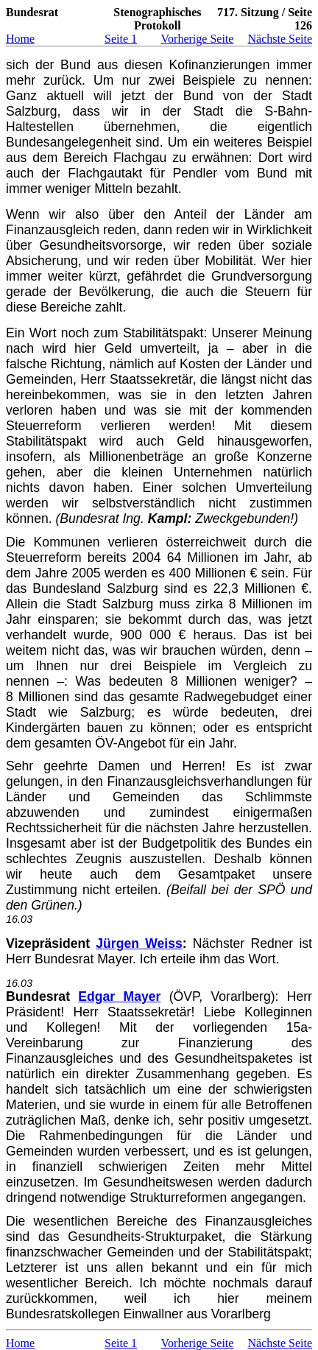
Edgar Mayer (119, 996)
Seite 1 (121, 38)
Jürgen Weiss (139, 943)
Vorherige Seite (197, 38)
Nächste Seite (279, 38)
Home (20, 38)
